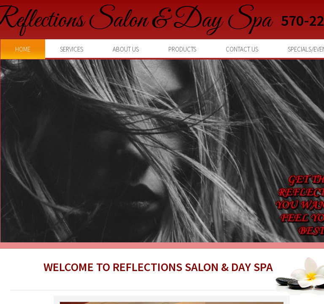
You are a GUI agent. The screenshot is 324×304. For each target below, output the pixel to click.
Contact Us (242, 49)
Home (22, 49)
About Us (126, 49)
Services (71, 49)
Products (182, 49)
